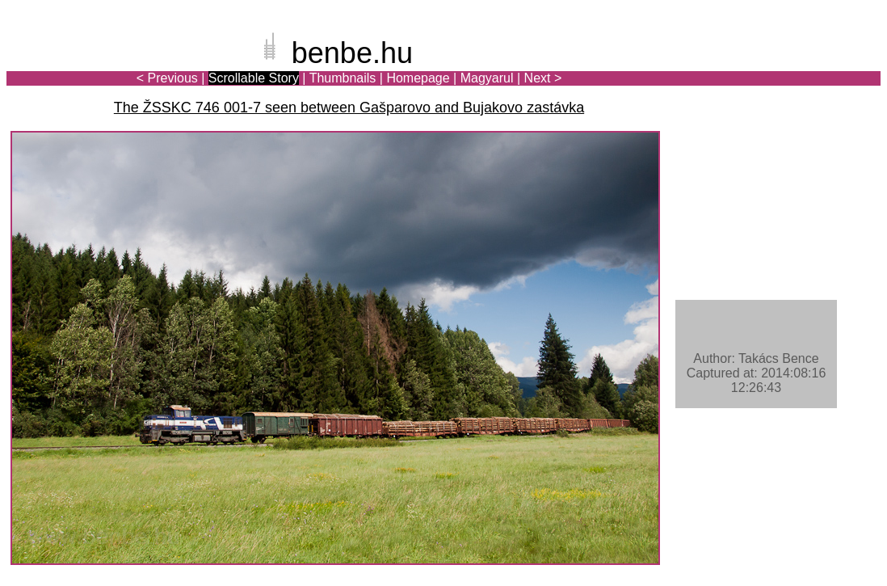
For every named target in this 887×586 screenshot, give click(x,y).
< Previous (167, 78)
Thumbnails (342, 78)
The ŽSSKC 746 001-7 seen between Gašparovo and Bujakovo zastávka (349, 107)
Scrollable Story (253, 78)
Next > (543, 78)
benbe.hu (352, 53)
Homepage (417, 78)
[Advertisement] (786, 68)
